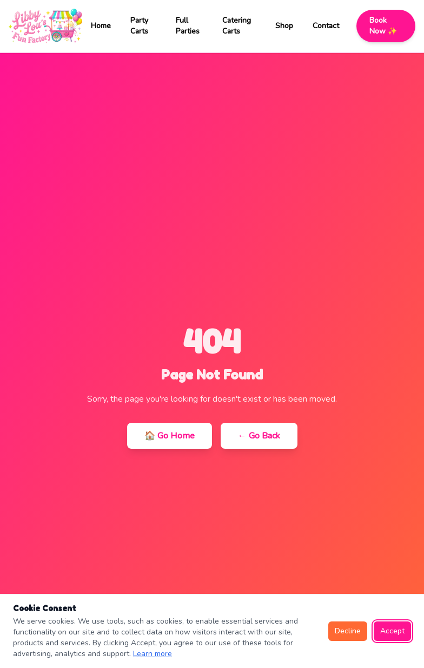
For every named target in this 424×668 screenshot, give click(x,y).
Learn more (152, 654)
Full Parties (188, 25)
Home (101, 26)
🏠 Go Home (169, 436)
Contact (326, 26)
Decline (348, 631)
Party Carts (139, 25)
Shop (284, 26)
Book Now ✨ (383, 25)
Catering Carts (236, 25)
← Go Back (259, 436)
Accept (392, 631)
